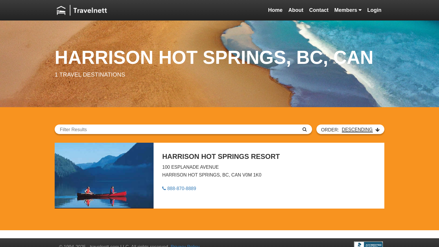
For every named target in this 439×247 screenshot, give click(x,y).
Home (275, 10)
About (295, 10)
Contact (319, 10)
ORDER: (350, 129)
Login (374, 10)
